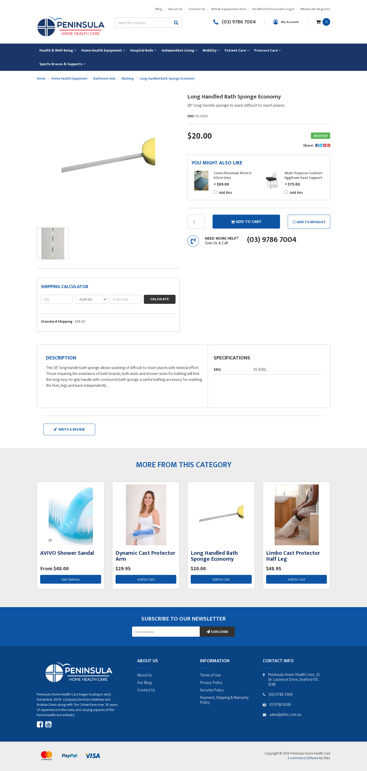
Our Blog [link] (144, 682)
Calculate (159, 299)
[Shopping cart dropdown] (323, 21)
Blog (158, 9)
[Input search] (143, 23)
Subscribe (217, 632)
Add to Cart (145, 579)
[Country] (91, 299)
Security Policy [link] (212, 690)
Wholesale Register (315, 9)
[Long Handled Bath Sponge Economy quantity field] (196, 222)
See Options (71, 579)
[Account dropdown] (286, 22)
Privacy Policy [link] (211, 682)
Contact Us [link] (146, 690)
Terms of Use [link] (210, 675)
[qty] (57, 299)
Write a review (69, 429)
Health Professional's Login (273, 9)
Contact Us (196, 9)
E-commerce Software (303, 758)
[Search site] (176, 23)
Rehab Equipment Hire (228, 9)
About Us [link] (144, 675)
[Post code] (125, 299)
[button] (309, 222)
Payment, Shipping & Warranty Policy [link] (224, 700)
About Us (175, 9)
